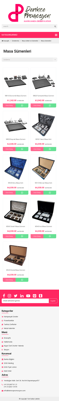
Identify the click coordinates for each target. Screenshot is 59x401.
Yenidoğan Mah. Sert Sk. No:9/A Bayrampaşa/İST (21, 380)
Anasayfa (5, 41)
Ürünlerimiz (15, 41)
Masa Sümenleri (46, 41)
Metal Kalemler (9, 328)
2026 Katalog (9, 363)
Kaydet (53, 301)
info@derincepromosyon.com (14, 391)
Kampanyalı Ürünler (11, 317)
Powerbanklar (9, 320)
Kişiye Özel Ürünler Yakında (14, 346)
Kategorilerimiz (29, 35)
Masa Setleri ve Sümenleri (30, 41)
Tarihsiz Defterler (10, 324)
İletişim (6, 350)
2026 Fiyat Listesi (10, 367)
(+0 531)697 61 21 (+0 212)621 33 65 (10, 385)
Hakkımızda (8, 342)
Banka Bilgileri (9, 359)
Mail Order (8, 371)
